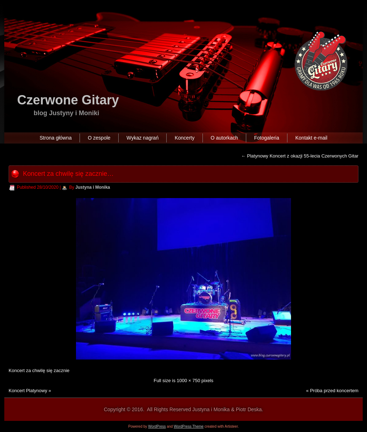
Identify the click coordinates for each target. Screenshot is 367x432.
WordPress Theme (189, 426)
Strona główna (56, 138)
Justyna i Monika (92, 187)
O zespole (99, 138)
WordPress (157, 426)
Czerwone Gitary (68, 100)
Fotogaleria (266, 138)
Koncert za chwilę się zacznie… (68, 173)
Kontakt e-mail (311, 138)
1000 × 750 (188, 380)
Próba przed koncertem (334, 390)
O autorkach (224, 138)
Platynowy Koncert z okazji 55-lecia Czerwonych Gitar (299, 156)
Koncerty (184, 138)
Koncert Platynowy (28, 390)
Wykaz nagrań (142, 138)
